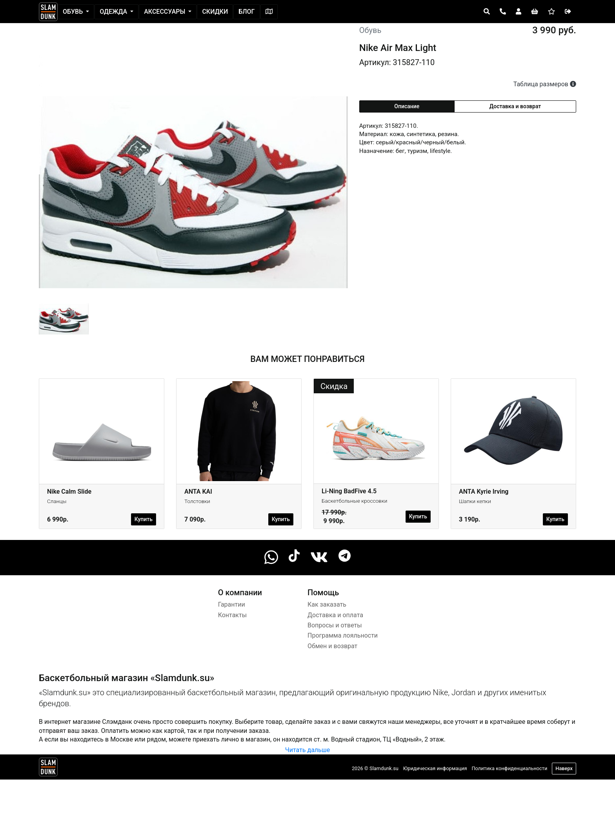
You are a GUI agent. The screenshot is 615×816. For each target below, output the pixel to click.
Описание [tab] (406, 106)
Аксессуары (165, 11)
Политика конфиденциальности (509, 768)
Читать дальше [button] (307, 750)
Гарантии (231, 604)
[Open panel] (487, 11)
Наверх (564, 768)
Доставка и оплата (335, 615)
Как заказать (327, 604)
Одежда (114, 11)
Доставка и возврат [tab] (515, 106)
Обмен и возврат (332, 646)
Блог (246, 11)
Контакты (232, 615)
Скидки (215, 11)
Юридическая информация (435, 768)
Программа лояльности (343, 635)
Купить (144, 519)
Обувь (73, 11)
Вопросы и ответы (335, 625)
